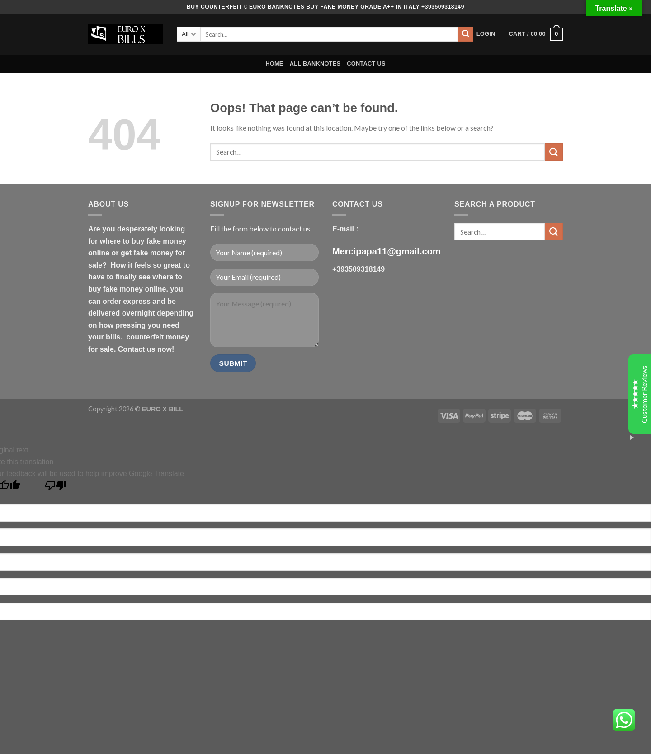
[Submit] (465, 34)
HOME (274, 63)
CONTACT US (366, 63)
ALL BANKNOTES (315, 63)
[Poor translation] (55, 488)
